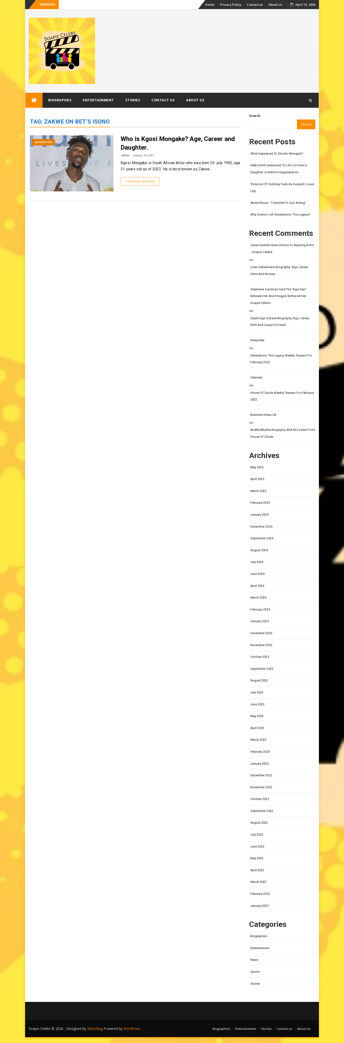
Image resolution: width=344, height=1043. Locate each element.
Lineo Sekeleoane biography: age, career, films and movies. (279, 270)
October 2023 (259, 657)
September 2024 (261, 538)
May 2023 (257, 716)
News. (254, 960)
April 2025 (257, 479)
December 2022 (261, 775)
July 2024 (256, 562)
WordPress (132, 1028)
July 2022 (256, 834)
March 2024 (258, 597)
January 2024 (259, 621)
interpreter (257, 340)
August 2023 (259, 680)
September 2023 (261, 668)
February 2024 (260, 609)
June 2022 (257, 846)
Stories (132, 100)
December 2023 (261, 633)
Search (255, 115)
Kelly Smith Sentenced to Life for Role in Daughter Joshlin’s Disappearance (278, 168)
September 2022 (261, 811)
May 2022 (257, 858)
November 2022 (261, 787)
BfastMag (95, 1028)
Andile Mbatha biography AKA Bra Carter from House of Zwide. (282, 433)
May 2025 (257, 467)
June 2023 (257, 704)
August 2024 (259, 550)
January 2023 (259, 763)
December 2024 (261, 526)
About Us (275, 4)
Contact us (255, 4)
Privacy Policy (230, 4)
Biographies (60, 100)
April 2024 (257, 586)
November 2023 (261, 645)
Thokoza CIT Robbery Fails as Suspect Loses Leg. (282, 187)
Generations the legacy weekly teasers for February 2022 (281, 359)
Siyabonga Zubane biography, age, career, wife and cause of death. (280, 321)
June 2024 (257, 574)
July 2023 (256, 692)
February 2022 (260, 894)
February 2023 (260, 751)
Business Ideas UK (263, 414)
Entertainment (98, 100)
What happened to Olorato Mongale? (276, 153)
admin (125, 155)
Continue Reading (140, 181)
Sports (255, 971)
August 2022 (259, 822)
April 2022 (257, 870)
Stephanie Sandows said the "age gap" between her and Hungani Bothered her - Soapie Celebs (279, 296)
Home (209, 4)
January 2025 (259, 514)
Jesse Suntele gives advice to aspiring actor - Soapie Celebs (282, 248)
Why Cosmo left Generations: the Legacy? (280, 214)
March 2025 (258, 491)
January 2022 (259, 906)
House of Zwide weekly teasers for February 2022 (282, 396)
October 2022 (259, 799)
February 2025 (260, 502)
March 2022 (258, 882)
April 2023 (257, 728)
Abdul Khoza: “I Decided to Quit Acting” (278, 203)
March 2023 (258, 739)
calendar (256, 377)
